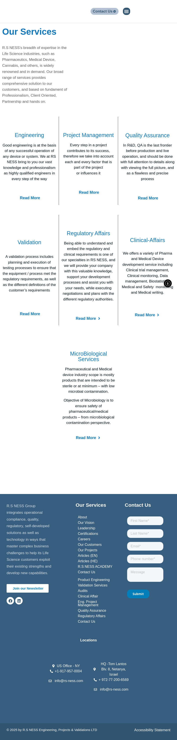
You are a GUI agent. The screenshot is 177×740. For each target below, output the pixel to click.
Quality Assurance (147, 135)
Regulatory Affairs (88, 233)
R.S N (27, 730)
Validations (82, 730)
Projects (64, 730)
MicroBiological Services (88, 356)
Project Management (88, 135)
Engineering (29, 135)
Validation (29, 242)
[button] (126, 11)
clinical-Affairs (147, 240)
